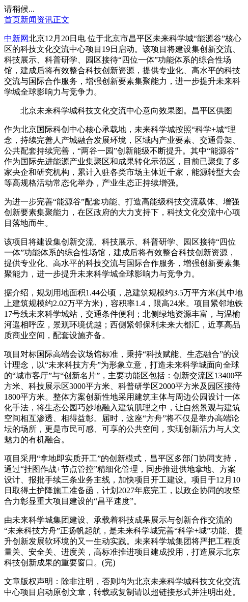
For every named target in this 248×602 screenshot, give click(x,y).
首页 (12, 19)
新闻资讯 (36, 19)
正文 (61, 19)
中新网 (16, 38)
